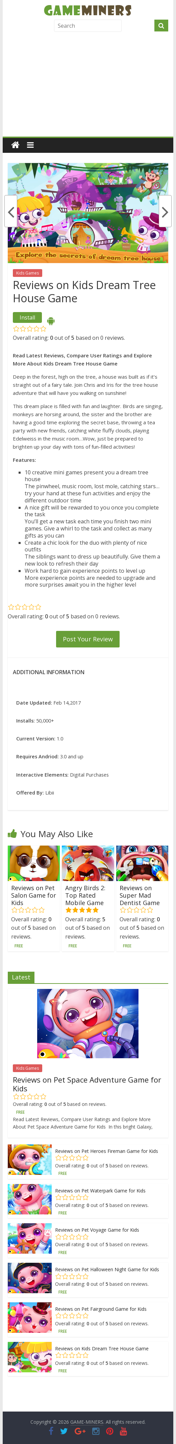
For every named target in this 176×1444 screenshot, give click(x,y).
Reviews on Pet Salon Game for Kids (33, 895)
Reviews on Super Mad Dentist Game (140, 895)
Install (27, 317)
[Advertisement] (88, 86)
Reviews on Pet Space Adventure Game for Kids (87, 1083)
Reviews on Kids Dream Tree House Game (102, 1348)
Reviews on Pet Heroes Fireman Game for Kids (106, 1151)
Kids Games (27, 273)
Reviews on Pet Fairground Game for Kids (101, 1309)
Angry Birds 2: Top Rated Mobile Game (85, 895)
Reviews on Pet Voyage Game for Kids (97, 1230)
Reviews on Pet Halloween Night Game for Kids (107, 1269)
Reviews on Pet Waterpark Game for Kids (100, 1190)
